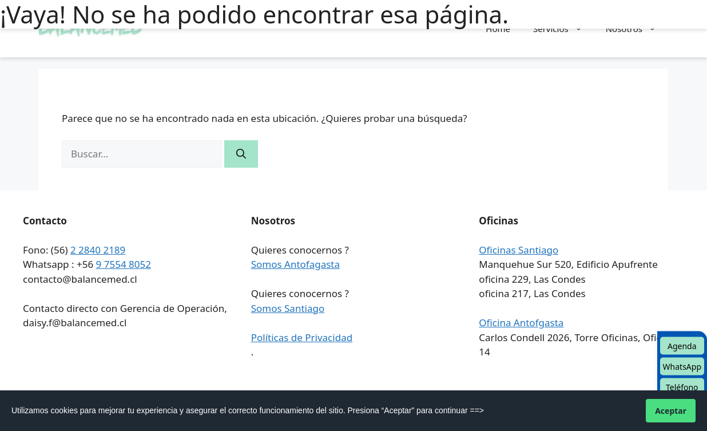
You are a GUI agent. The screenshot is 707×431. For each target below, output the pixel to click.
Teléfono (682, 387)
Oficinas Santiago (518, 249)
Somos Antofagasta (295, 264)
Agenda (682, 346)
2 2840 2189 (97, 249)
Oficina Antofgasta (521, 322)
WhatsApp (682, 366)
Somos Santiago (288, 308)
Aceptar (670, 410)
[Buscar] (241, 154)
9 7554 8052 (123, 264)
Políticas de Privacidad (301, 337)
